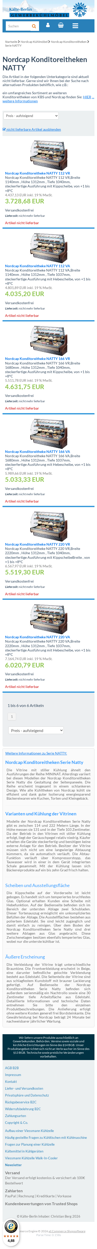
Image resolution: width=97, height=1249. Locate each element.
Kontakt (11, 1082)
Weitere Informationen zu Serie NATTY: (36, 753)
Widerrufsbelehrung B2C (23, 1109)
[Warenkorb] (60, 25)
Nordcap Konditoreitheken (69, 42)
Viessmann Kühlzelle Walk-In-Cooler (31, 1158)
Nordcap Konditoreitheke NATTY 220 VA (37, 637)
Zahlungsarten (15, 1116)
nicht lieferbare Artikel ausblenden (32, 129)
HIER (87, 97)
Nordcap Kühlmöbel (34, 42)
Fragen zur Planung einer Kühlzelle (30, 1144)
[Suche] (18, 26)
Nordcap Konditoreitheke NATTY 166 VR (37, 358)
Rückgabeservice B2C (21, 1102)
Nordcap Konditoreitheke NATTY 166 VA (37, 451)
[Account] (48, 25)
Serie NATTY (13, 45)
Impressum (13, 1075)
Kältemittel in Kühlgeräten (24, 1151)
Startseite (11, 42)
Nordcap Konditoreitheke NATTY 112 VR (37, 173)
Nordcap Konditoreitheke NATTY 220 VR (37, 544)
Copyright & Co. (16, 1123)
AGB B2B (12, 1068)
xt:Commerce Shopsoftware (67, 1231)
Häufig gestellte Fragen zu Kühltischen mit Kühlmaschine (46, 1138)
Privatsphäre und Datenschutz (27, 1095)
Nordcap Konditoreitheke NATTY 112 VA (37, 266)
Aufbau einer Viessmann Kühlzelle (29, 1131)
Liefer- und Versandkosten (24, 1088)
